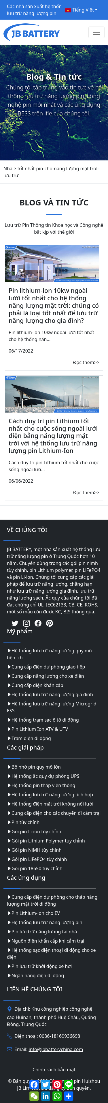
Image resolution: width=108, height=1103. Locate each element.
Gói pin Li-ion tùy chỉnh (34, 831)
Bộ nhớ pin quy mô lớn (34, 767)
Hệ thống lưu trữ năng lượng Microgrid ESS (51, 707)
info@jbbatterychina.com (56, 1049)
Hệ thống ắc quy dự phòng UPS (43, 776)
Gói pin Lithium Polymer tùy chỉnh (46, 841)
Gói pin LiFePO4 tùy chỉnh (37, 859)
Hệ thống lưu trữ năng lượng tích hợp (50, 794)
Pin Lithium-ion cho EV (33, 913)
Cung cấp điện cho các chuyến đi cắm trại (54, 813)
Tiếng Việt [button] (79, 10)
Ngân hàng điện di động (35, 975)
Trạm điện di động (29, 738)
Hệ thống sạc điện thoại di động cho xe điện (51, 953)
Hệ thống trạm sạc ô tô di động (43, 720)
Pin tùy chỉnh (23, 822)
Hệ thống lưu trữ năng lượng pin (44, 922)
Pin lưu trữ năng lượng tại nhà (42, 931)
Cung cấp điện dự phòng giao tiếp (46, 667)
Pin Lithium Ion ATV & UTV (37, 729)
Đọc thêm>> (86, 362)
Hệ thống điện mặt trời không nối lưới (50, 804)
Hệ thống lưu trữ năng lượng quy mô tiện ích (49, 654)
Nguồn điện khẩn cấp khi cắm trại (45, 941)
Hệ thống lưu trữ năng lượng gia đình (50, 694)
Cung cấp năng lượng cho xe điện (45, 676)
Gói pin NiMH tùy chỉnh (34, 850)
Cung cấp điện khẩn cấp (35, 685)
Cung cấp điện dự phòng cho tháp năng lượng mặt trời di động (52, 900)
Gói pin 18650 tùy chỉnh (34, 868)
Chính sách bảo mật (54, 1069)
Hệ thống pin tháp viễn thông (41, 785)
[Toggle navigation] (96, 32)
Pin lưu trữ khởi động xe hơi (39, 966)
